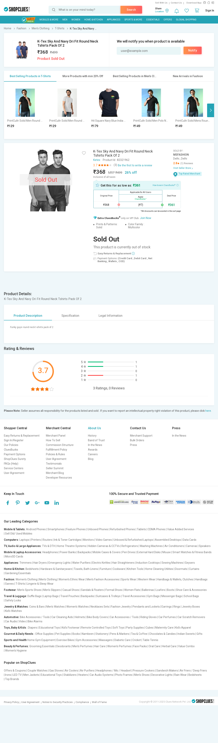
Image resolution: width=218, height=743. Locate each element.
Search (131, 9)
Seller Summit (54, 468)
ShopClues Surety (15, 458)
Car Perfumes (167, 617)
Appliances (113, 19)
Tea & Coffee (139, 633)
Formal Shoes (113, 589)
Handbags (201, 579)
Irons (8, 674)
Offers (168, 19)
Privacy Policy (11, 702)
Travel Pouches (69, 596)
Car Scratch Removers (191, 617)
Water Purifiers (81, 562)
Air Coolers (71, 670)
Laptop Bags (51, 596)
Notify (192, 50)
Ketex (96, 159)
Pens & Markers (119, 633)
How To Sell (53, 440)
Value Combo (186, 646)
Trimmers (25, 562)
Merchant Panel (55, 435)
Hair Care (99, 646)
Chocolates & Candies (162, 633)
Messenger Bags (171, 596)
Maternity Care (164, 627)
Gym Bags (153, 596)
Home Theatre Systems (71, 546)
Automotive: (11, 617)
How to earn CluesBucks (166, 185)
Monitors (88, 539)
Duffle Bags (34, 596)
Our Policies (11, 444)
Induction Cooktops (148, 562)
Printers (36, 539)
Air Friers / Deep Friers (193, 670)
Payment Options (14, 454)
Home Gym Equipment (41, 640)
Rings (176, 606)
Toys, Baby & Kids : (15, 627)
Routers (47, 539)
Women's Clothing (26, 579)
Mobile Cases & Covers (106, 552)
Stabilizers (69, 674)
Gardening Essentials (18, 573)
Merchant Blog (55, 472)
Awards (93, 449)
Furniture (105, 568)
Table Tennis (150, 640)
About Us (94, 428)
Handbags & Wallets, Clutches (175, 579)
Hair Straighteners (123, 562)
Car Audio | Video (15, 621)
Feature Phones (76, 529)
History (92, 435)
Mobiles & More (49, 19)
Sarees (9, 583)
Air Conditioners (174, 546)
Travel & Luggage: (15, 596)
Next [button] (210, 110)
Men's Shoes (141, 674)
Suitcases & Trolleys (108, 596)
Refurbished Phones (122, 529)
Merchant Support (141, 435)
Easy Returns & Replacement (22, 435)
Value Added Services (180, 529)
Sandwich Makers (167, 670)
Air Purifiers (87, 670)
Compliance (82, 702)
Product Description (28, 315)
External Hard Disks (149, 552)
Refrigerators (129, 546)
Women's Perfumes (119, 646)
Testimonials (54, 463)
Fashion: (9, 579)
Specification (70, 315)
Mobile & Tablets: (14, 529)
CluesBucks (11, 449)
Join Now (145, 218)
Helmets (80, 617)
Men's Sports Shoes (29, 589)
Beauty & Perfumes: (16, 646)
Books (76, 633)
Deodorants (63, 646)
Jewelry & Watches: (16, 606)
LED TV (17, 674)
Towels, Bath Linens (86, 568)
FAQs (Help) (11, 463)
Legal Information (110, 315)
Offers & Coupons (15, 670)
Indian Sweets (186, 633)
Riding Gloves (148, 617)
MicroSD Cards (14, 556)
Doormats (181, 568)
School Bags (191, 596)
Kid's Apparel (183, 627)
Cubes (149, 627)
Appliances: (11, 562)
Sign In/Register (14, 440)
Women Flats (132, 589)
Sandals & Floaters (92, 589)
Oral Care (154, 646)
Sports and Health (15, 640)
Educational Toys (49, 627)
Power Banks (68, 552)
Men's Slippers (52, 589)
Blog (90, 458)
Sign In (209, 10)
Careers (93, 454)
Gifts (199, 633)
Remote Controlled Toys (96, 627)
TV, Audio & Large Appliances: (22, 546)
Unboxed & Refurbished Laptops (133, 539)
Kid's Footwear (70, 627)
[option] (25, 110)
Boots (170, 589)
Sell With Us (161, 3)
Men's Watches (55, 606)
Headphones (50, 552)
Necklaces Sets (100, 606)
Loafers (160, 589)
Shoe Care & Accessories (191, 589)
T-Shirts (20, 583)
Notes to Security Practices (57, 702)
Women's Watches (77, 606)
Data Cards (189, 539)
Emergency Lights (59, 562)
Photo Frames (123, 674)
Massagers (106, 640)
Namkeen (88, 633)
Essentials (152, 19)
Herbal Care (169, 646)
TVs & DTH (48, 546)
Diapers (32, 627)
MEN (64, 19)
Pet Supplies (63, 633)
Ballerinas (148, 589)
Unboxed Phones (97, 529)
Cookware (119, 568)
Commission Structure (60, 444)
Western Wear (146, 579)
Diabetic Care (122, 640)
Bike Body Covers (97, 617)
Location (159, 11)
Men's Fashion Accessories (103, 579)
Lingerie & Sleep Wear (40, 583)
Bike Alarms (35, 621)
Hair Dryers (40, 562)
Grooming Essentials (41, 646)
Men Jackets (31, 674)
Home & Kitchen (93, 19)
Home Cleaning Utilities (159, 568)
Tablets (141, 529)
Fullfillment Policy (56, 449)
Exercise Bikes (65, 640)
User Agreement (14, 472)
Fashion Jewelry (121, 606)
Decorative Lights (161, 674)
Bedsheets (32, 568)
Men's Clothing (48, 579)
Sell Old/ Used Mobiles (18, 533)
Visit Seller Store (182, 168)
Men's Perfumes (82, 646)
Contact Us (176, 3)
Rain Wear (180, 674)
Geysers (190, 562)
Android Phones (36, 529)
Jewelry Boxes (191, 606)
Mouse (166, 552)
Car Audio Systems (101, 674)
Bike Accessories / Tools (35, 617)
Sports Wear (128, 579)
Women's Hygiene (16, 650)
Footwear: (10, 589)
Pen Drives (128, 552)
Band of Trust (96, 440)
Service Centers (13, 468)
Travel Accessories (133, 596)
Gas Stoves (56, 670)
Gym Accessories (86, 640)
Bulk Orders (137, 440)
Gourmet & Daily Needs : (19, 633)
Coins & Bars (37, 606)
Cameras (191, 546)
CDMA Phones (156, 529)
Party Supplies (135, 627)
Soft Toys (118, 627)
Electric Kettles (101, 562)
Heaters (83, 674)
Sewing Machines (172, 562)
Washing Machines (151, 546)
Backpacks (84, 552)
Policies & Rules (55, 454)
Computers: (11, 539)
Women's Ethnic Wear (72, 579)
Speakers (205, 546)
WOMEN (75, 19)
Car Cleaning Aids (62, 617)
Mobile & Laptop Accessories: (23, 552)
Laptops (24, 539)
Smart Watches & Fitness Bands (192, 552)
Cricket (136, 640)
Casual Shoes (70, 589)
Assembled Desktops (168, 539)
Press (133, 444)
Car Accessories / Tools (124, 617)
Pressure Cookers (144, 670)
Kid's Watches (13, 610)
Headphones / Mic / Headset (113, 670)
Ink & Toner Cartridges (67, 539)
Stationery (101, 633)
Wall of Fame (99, 702)
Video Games (104, 539)
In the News (95, 444)
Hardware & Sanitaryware (56, 568)
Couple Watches (37, 670)
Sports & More (133, 19)
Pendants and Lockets (146, 606)
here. (208, 410)
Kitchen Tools (135, 568)
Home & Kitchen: (14, 568)
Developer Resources (59, 477)
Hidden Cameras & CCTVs (104, 546)
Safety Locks (13, 600)
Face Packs (140, 646)
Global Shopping (186, 19)
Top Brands (12, 679)
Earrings (167, 606)
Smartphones (55, 529)
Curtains (194, 568)
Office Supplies (44, 633)
